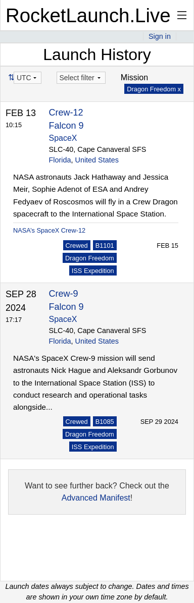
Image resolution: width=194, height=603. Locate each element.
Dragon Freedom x (154, 89)
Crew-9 (63, 294)
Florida (60, 160)
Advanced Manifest (96, 498)
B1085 (104, 421)
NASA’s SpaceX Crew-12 (49, 230)
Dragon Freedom (89, 258)
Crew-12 (66, 112)
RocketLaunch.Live (88, 15)
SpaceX (63, 138)
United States (97, 160)
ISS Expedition (93, 271)
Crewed (77, 245)
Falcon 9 (66, 126)
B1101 (104, 245)
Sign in (160, 36)
